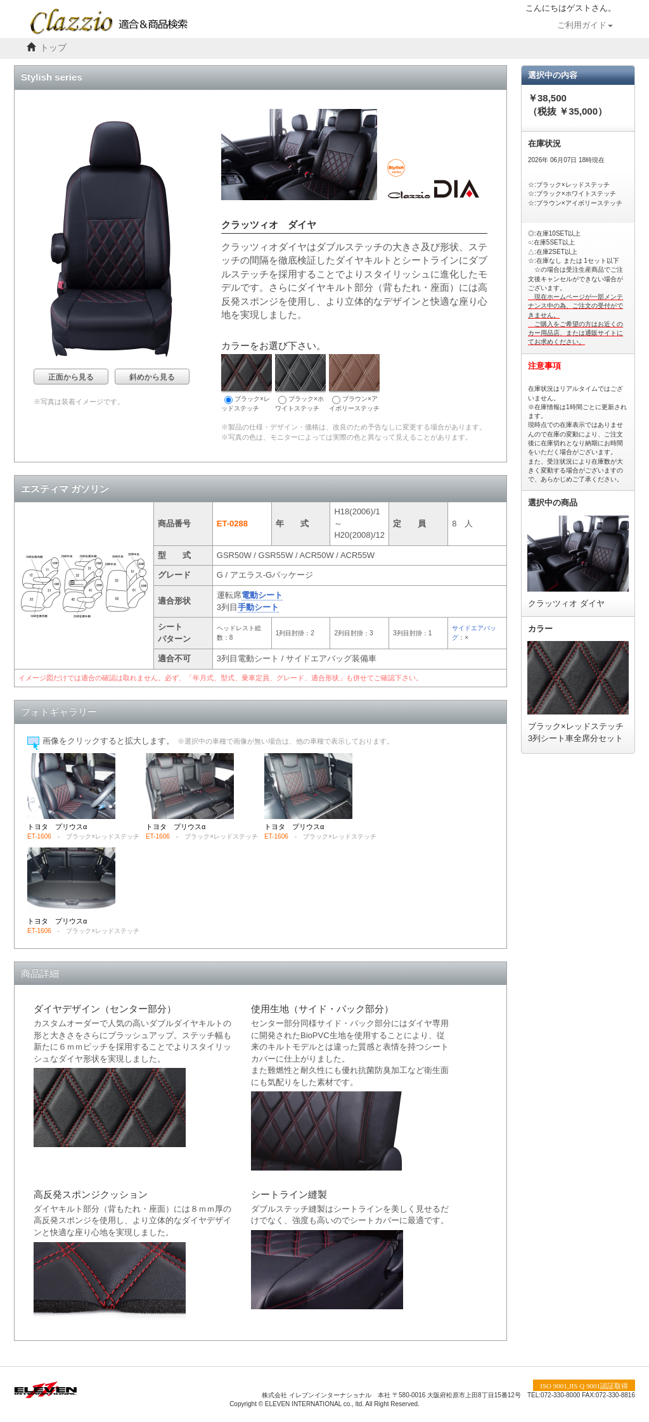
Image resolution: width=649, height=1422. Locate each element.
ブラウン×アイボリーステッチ (354, 383)
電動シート (262, 595)
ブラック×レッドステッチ (246, 383)
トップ (53, 48)
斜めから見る (152, 376)
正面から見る (71, 376)
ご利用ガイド (585, 25)
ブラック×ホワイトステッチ (300, 383)
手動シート (258, 607)
